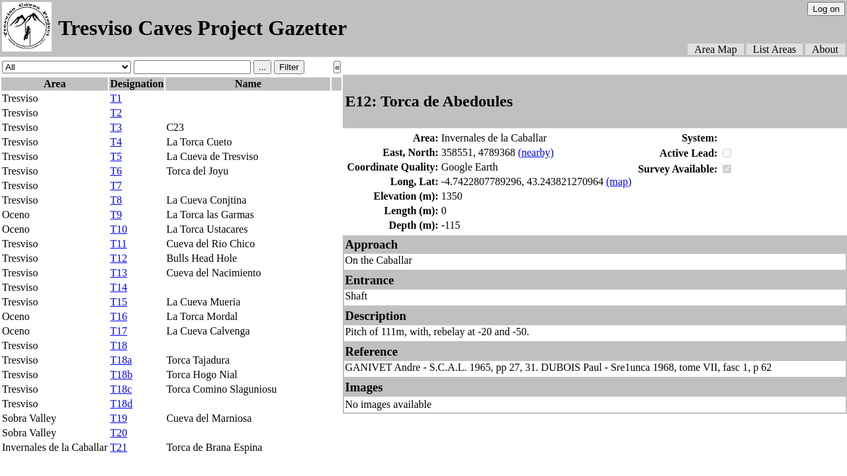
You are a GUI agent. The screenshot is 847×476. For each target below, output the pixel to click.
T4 (116, 141)
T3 (116, 127)
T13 (118, 272)
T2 (116, 112)
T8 (116, 200)
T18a (121, 360)
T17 (118, 331)
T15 (118, 301)
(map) (618, 181)
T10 (118, 229)
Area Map (715, 49)
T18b (121, 374)
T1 (116, 98)
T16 (118, 316)
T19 (118, 418)
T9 (116, 214)
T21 (118, 447)
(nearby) (536, 152)
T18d (121, 403)
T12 (118, 258)
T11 (118, 243)
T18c (121, 389)
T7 (116, 185)
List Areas (774, 49)
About (825, 49)
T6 (116, 171)
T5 (116, 156)
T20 (118, 432)
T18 (118, 345)
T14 (118, 287)
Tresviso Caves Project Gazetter (202, 28)
